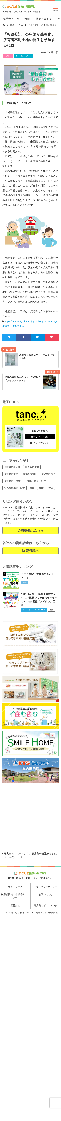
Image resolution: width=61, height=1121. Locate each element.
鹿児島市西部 (48, 474)
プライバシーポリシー (46, 887)
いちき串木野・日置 (14, 488)
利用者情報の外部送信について (15, 896)
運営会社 (15, 905)
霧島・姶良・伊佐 (36, 481)
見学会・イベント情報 (16, 18)
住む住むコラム (23, 56)
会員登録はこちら (31, 530)
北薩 (41, 488)
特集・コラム (44, 18)
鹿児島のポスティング (16, 853)
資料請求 (30, 551)
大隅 (50, 488)
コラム (8, 56)
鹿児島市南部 (11, 474)
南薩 (32, 488)
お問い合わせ (46, 894)
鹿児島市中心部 (12, 467)
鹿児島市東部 (29, 474)
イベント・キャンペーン (34, 610)
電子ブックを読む (40, 436)
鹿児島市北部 (32, 467)
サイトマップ (15, 887)
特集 (25, 582)
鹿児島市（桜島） (13, 481)
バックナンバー (40, 442)
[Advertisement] (30, 817)
